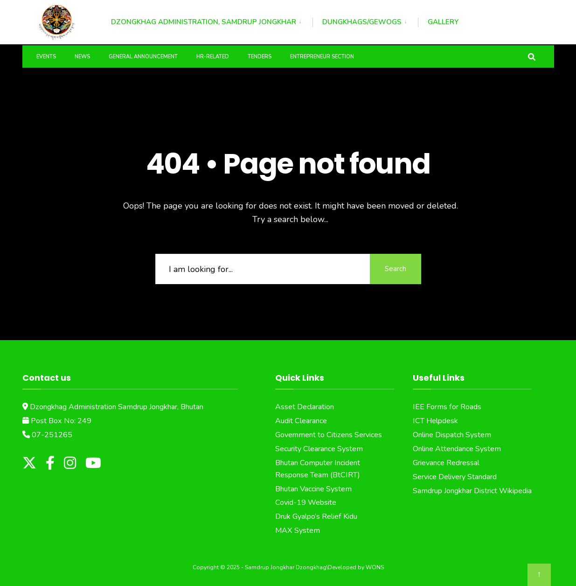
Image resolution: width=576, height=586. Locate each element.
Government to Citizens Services (328, 435)
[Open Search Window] (531, 56)
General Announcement (143, 56)
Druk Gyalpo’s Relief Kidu (316, 516)
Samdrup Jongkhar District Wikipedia (472, 491)
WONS (375, 567)
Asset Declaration (304, 407)
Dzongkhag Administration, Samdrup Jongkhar (203, 22)
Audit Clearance (301, 421)
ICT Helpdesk (435, 421)
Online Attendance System (457, 449)
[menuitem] (211, 20)
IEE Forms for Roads (447, 407)
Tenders (259, 56)
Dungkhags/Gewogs (362, 22)
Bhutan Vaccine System (313, 489)
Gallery (443, 22)
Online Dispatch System (452, 435)
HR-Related (212, 56)
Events (46, 56)
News (82, 56)
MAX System (297, 530)
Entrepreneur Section (322, 56)
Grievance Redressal (446, 463)
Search (395, 268)
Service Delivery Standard (455, 477)
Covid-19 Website (305, 502)
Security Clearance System (319, 449)
